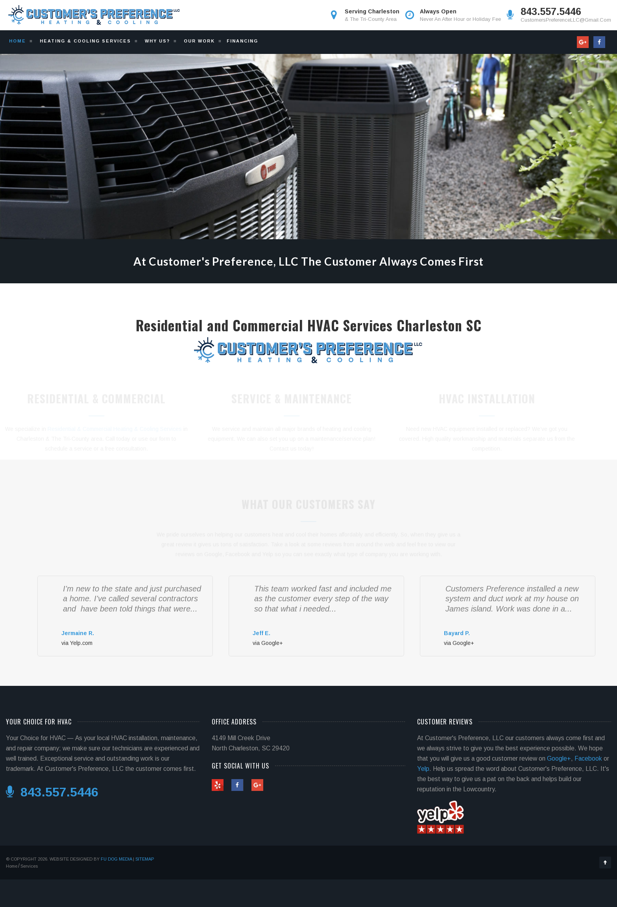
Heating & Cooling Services (84, 41)
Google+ (559, 758)
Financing (242, 41)
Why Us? (156, 41)
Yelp (423, 768)
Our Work (198, 41)
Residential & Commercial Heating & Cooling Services (128, 429)
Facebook (588, 758)
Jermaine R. (77, 633)
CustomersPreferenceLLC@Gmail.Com (566, 20)
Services (29, 866)
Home (17, 41)
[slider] (77, 622)
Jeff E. (261, 633)
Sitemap (144, 859)
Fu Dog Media (116, 859)
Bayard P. (457, 633)
